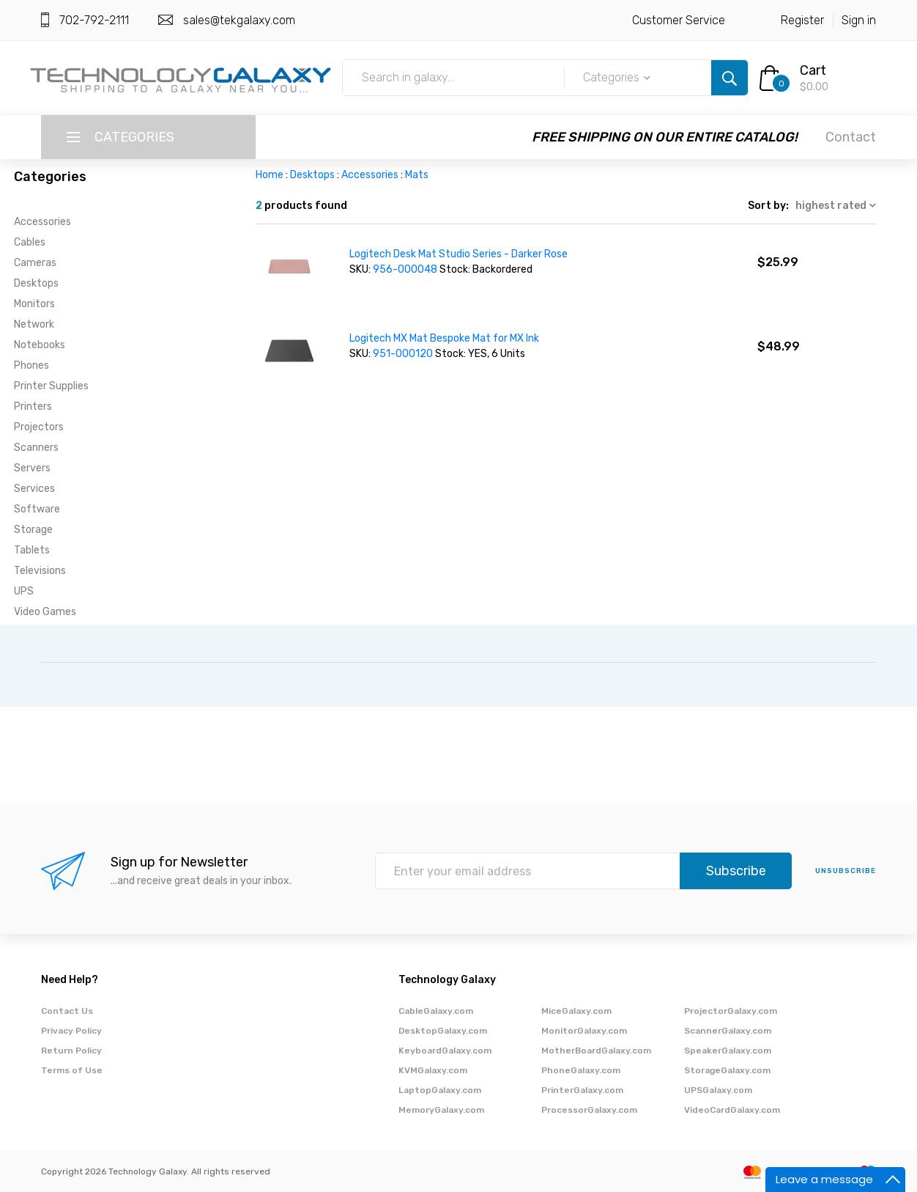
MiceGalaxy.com (576, 1011)
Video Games (45, 612)
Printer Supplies (51, 386)
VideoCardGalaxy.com (732, 1110)
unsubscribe (845, 871)
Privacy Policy (71, 1031)
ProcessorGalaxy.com (589, 1110)
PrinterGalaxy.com (582, 1090)
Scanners (36, 447)
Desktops (36, 283)
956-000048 (406, 269)
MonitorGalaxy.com (584, 1031)
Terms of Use (72, 1070)
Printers (33, 406)
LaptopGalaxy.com (439, 1090)
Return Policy (71, 1050)
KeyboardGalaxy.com (444, 1050)
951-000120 (404, 353)
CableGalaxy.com (435, 1011)
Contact (850, 137)
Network (34, 324)
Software (37, 509)
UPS (24, 591)
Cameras (35, 263)
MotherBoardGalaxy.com (596, 1050)
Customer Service (678, 20)
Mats (416, 175)
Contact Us (67, 1011)
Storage (33, 529)
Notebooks (39, 345)
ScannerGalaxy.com (727, 1031)
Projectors (39, 427)
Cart (813, 70)
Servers (32, 468)
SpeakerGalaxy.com (727, 1050)
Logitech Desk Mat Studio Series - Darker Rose (458, 254)
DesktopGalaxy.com (442, 1031)
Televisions (40, 570)
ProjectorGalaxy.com (730, 1011)
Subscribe (736, 871)
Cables (29, 242)
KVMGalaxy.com (432, 1070)
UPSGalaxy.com (718, 1090)
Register (802, 20)
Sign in (859, 20)
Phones (31, 365)
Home (269, 175)
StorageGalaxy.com (727, 1070)
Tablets (32, 550)
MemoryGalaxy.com (441, 1110)
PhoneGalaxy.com (580, 1070)
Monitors (34, 304)
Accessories (42, 222)
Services (34, 488)
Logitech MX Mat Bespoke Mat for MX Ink (444, 338)
